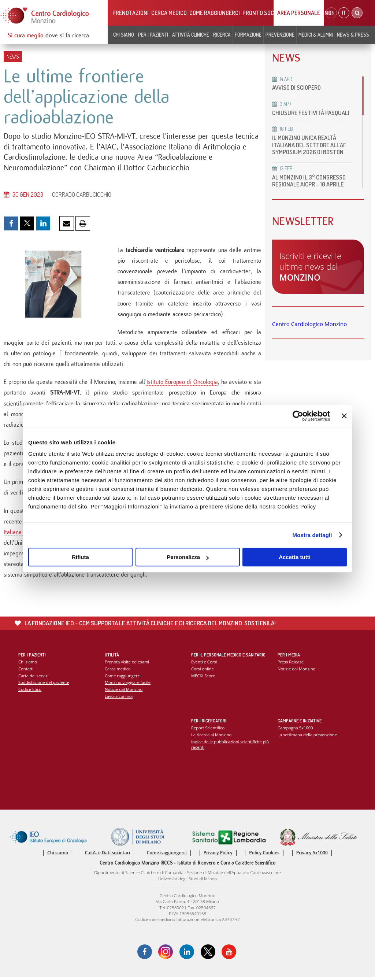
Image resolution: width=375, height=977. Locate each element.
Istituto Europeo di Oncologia (182, 381)
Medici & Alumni (315, 35)
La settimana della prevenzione (307, 734)
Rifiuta (80, 557)
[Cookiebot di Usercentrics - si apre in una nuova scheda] (298, 415)
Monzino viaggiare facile (128, 682)
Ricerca (222, 35)
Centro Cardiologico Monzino (309, 323)
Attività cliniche (190, 35)
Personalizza (188, 557)
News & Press (353, 35)
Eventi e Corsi (204, 662)
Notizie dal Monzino (123, 689)
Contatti (26, 668)
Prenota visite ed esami (127, 662)
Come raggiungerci (214, 12)
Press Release (291, 662)
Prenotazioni (130, 12)
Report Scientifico (207, 727)
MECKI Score (203, 675)
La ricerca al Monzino (211, 734)
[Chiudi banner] (344, 415)
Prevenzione (280, 35)
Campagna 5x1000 (295, 727)
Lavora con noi (119, 696)
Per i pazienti (153, 35)
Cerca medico (169, 12)
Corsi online (202, 668)
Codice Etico (29, 689)
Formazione (248, 35)
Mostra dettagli (312, 535)
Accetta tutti (295, 557)
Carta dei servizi (33, 675)
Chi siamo (123, 35)
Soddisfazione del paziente (43, 682)
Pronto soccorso (266, 12)
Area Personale (298, 12)
